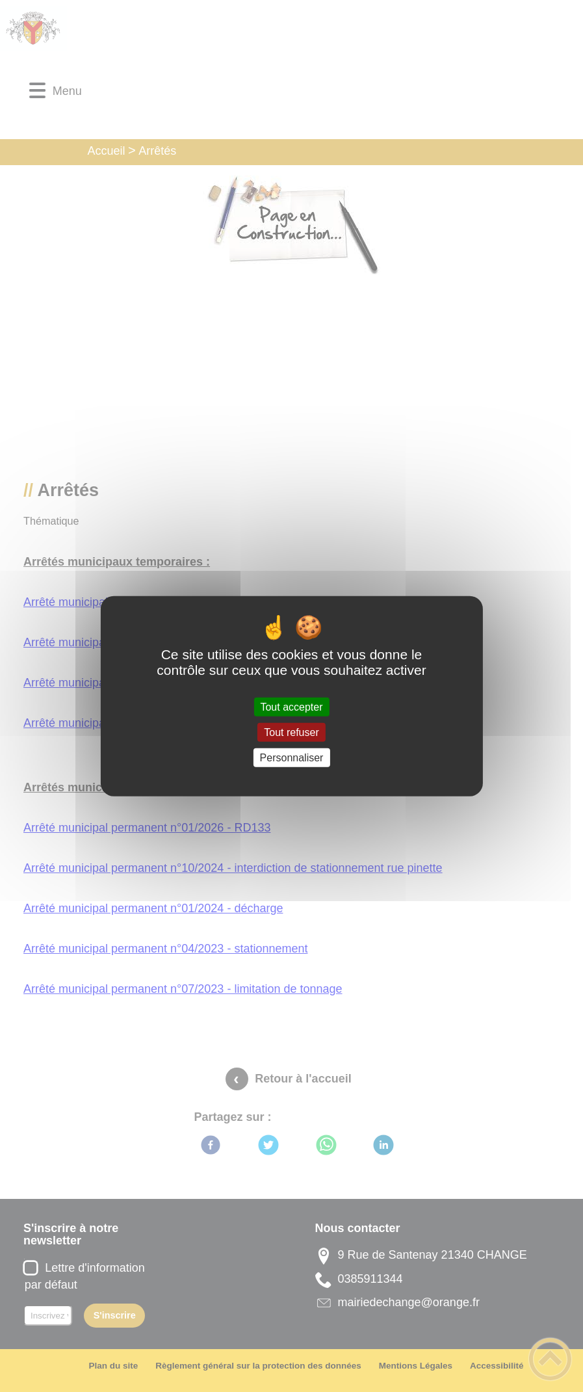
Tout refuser (291, 731)
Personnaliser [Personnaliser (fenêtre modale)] (292, 757)
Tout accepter (291, 706)
